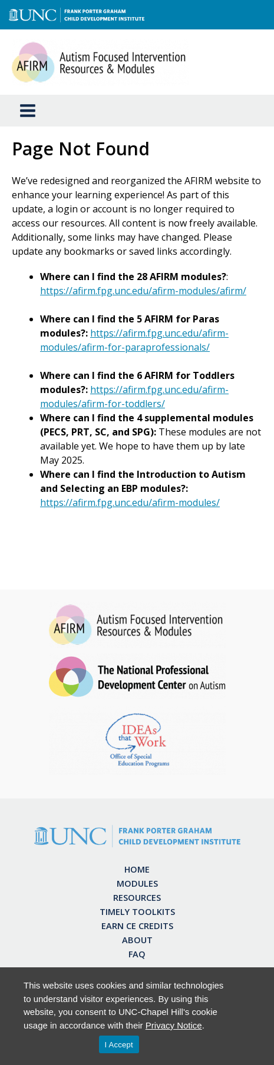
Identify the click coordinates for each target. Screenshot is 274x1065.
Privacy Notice (174, 1025)
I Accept (119, 1044)
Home (137, 869)
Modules (137, 883)
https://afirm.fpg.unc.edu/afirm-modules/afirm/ (143, 290)
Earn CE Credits (137, 925)
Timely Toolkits (137, 911)
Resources (137, 897)
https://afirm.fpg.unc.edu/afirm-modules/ (130, 502)
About (137, 940)
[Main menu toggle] (28, 111)
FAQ (137, 954)
